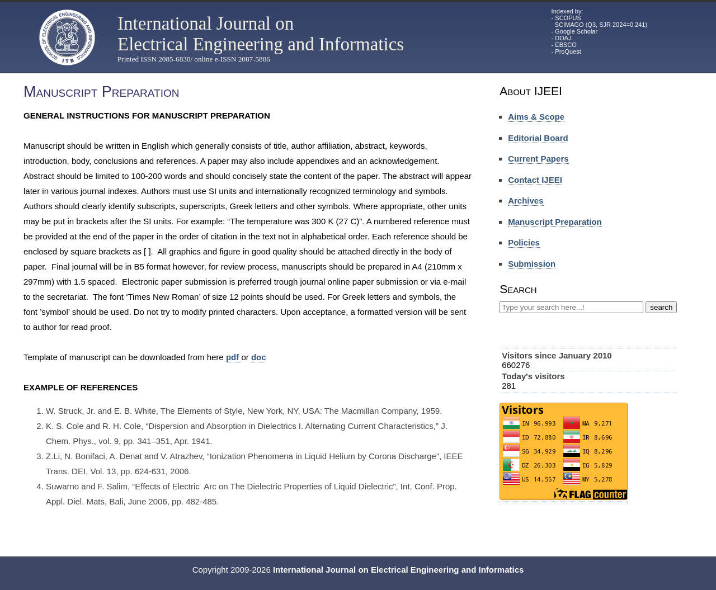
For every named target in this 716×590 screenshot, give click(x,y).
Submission (531, 263)
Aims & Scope (536, 116)
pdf (234, 357)
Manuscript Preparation (555, 221)
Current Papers (538, 158)
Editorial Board (538, 138)
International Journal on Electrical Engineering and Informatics (260, 33)
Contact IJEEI (535, 180)
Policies (524, 242)
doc (258, 357)
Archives (525, 200)
